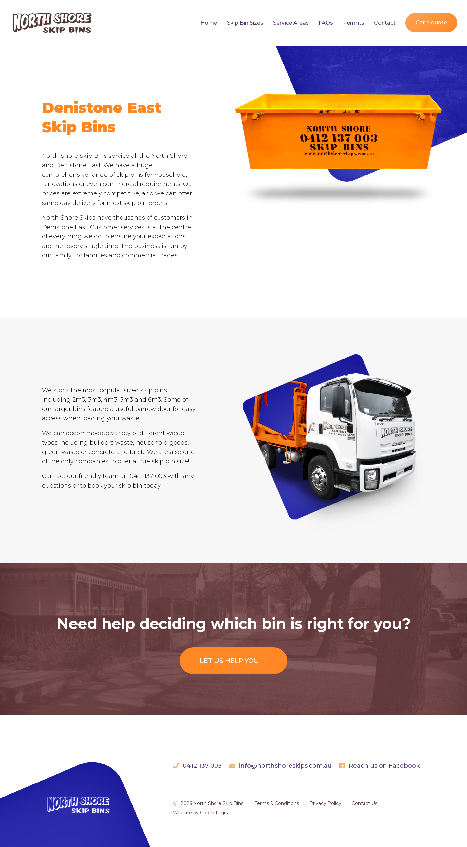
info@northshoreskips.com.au (285, 765)
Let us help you (233, 661)
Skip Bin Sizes (245, 23)
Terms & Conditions (277, 803)
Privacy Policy (325, 803)
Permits (353, 23)
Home (208, 23)
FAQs (326, 23)
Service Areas (291, 23)
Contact (385, 23)
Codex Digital (215, 813)
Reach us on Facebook (384, 765)
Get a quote (431, 22)
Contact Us (364, 803)
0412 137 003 (202, 765)
